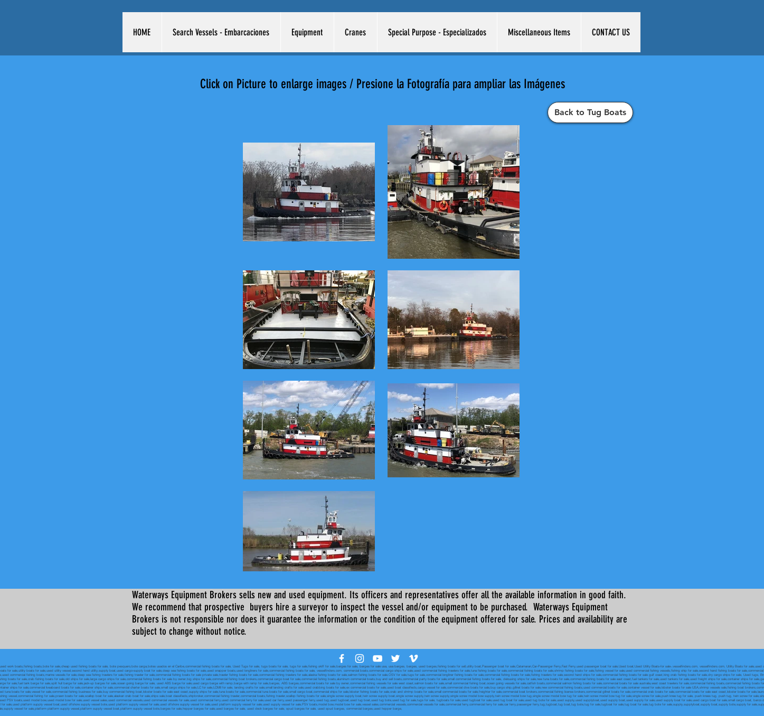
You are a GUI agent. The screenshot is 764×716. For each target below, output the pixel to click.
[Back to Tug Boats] (590, 112)
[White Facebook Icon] (341, 658)
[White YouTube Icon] (377, 658)
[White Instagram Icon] (359, 658)
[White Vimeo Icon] (413, 658)
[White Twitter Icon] (395, 658)
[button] (221, 32)
